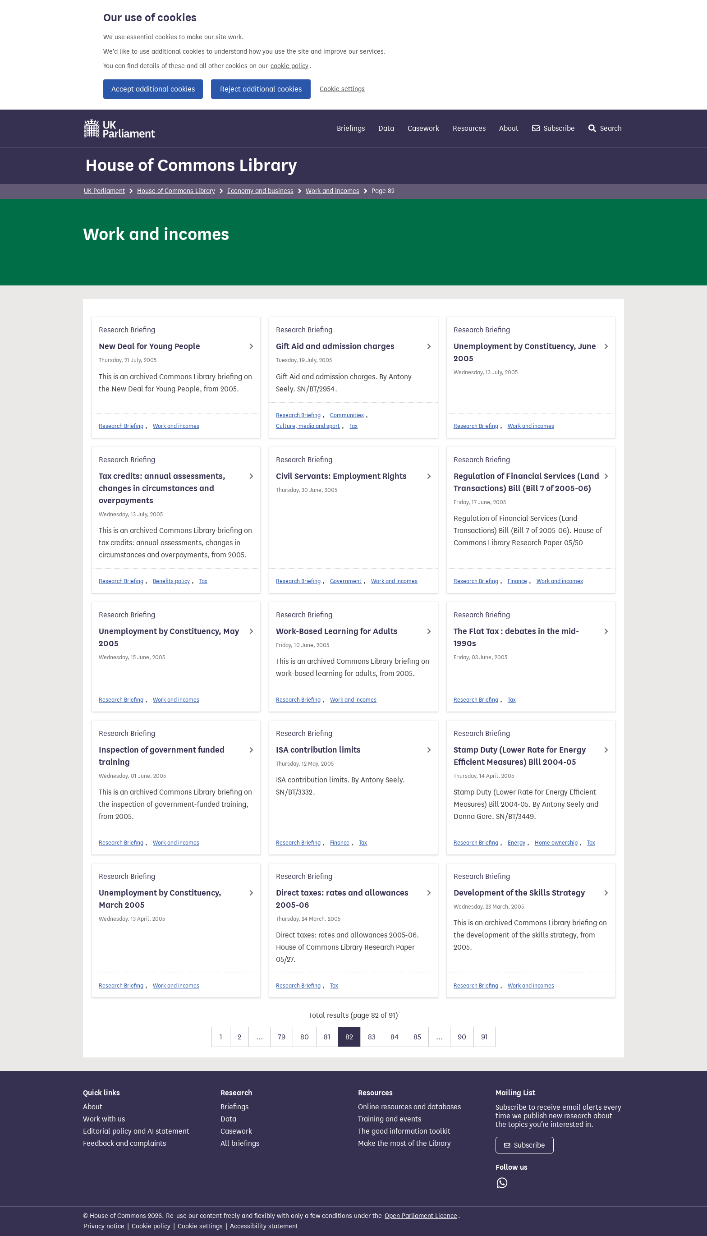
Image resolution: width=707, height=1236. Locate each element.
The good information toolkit (404, 1131)
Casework (423, 128)
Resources (469, 128)
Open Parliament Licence (421, 1216)
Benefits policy (171, 581)
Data (386, 128)
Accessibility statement (264, 1226)
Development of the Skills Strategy (519, 893)
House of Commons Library (191, 165)
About (509, 128)
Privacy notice (104, 1226)
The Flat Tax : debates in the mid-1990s (516, 637)
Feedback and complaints (124, 1144)
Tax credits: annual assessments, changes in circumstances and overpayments (162, 488)
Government (346, 581)
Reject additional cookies (261, 89)
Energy (516, 842)
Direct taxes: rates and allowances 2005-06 (342, 899)
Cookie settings (342, 89)
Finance (517, 581)
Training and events (389, 1119)
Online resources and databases (409, 1107)
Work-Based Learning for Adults (337, 631)
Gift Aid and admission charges (335, 346)
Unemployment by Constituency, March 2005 (160, 899)
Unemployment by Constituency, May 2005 (169, 637)
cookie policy (289, 66)
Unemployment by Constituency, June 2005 (525, 352)
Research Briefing (121, 426)
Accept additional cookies (153, 89)
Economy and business (260, 191)
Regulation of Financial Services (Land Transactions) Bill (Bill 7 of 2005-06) (526, 482)
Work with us (104, 1119)
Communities (347, 415)
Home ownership (556, 842)
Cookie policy (151, 1226)
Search (605, 128)
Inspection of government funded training (162, 756)
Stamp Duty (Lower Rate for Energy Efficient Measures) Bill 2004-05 (520, 756)
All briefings (239, 1144)
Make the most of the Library (404, 1144)
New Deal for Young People (149, 346)
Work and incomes (332, 191)
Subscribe (553, 128)
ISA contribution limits (318, 750)
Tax (353, 426)
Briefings (351, 128)
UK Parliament (104, 191)
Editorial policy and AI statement (136, 1131)
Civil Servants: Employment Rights (341, 476)
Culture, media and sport (308, 426)
